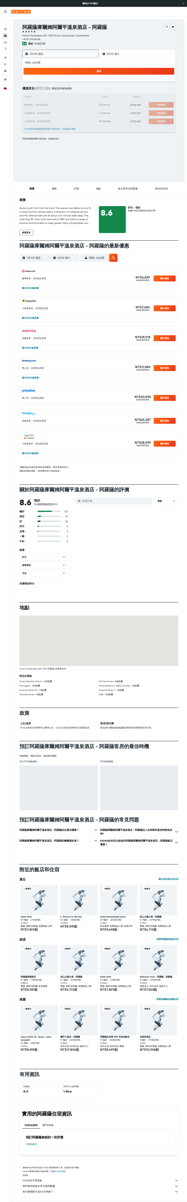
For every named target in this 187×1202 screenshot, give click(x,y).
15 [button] (66, 97)
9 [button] (73, 90)
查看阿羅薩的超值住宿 (167, 939)
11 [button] (88, 90)
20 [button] (50, 105)
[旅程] (5, 71)
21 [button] (58, 105)
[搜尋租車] (5, 34)
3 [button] (81, 82)
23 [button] (73, 105)
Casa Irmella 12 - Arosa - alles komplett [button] (36, 1038)
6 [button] (51, 90)
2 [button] (73, 82)
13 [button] (51, 97)
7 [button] (58, 90)
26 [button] (43, 112)
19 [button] (43, 105)
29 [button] (65, 112)
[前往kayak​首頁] (21, 12)
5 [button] (43, 90)
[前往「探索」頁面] (5, 50)
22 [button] (65, 105)
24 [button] (80, 105)
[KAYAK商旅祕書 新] (5, 63)
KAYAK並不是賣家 (100, 1180)
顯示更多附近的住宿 (168, 879)
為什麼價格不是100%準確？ (100, 1192)
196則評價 (39, 43)
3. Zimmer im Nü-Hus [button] (71, 916)
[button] (183, 3)
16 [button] (73, 97)
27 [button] (51, 112)
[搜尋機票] (5, 21)
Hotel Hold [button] (26, 916)
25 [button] (88, 105)
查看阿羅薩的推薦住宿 (167, 999)
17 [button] (81, 97)
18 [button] (88, 97)
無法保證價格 (59, 1171)
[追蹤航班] (5, 56)
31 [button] (81, 112)
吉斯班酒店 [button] (145, 1036)
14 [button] (58, 97)
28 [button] (58, 112)
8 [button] (66, 90)
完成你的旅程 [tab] (31, 1125)
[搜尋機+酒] (5, 41)
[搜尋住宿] (5, 28)
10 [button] (81, 90)
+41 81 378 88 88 (31, 39)
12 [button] (43, 97)
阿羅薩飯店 (31, 1144)
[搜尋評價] (116, 501)
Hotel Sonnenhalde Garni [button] (113, 916)
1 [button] (65, 82)
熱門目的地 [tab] (48, 1125)
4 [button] (88, 82)
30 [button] (73, 112)
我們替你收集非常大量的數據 (100, 1186)
